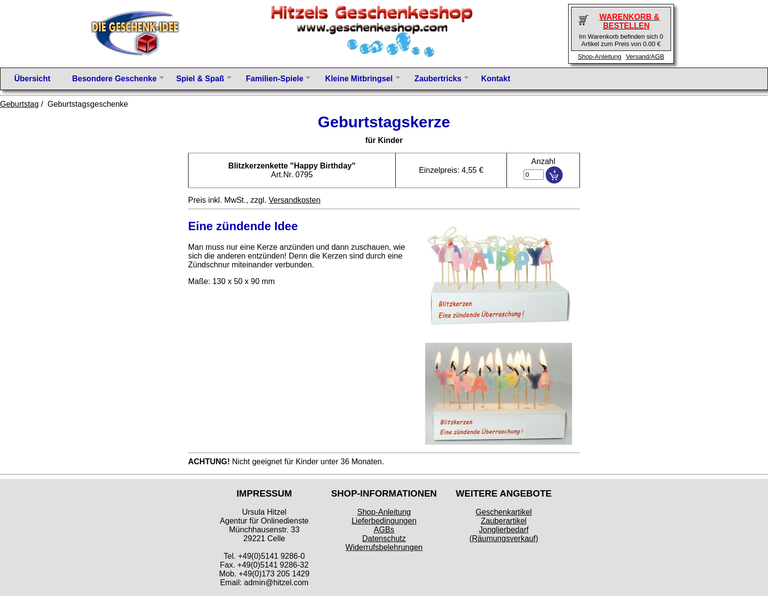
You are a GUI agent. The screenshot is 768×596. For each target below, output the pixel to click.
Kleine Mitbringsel (359, 78)
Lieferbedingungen (384, 521)
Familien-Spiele (274, 78)
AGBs (384, 529)
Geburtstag (19, 104)
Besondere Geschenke (114, 78)
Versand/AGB (644, 56)
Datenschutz (384, 538)
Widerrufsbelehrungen (383, 547)
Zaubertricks (437, 78)
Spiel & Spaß (200, 78)
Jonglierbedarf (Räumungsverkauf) (503, 534)
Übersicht (32, 78)
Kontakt (495, 78)
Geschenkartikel (504, 512)
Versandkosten (294, 200)
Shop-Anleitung (600, 56)
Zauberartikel (504, 521)
